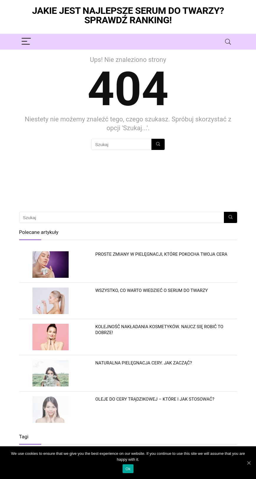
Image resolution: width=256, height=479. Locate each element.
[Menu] (26, 41)
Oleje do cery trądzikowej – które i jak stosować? (154, 399)
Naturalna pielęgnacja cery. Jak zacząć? (143, 363)
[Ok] (249, 463)
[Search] (228, 41)
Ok (128, 469)
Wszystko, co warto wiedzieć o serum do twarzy (151, 290)
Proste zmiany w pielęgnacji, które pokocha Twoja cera (161, 254)
